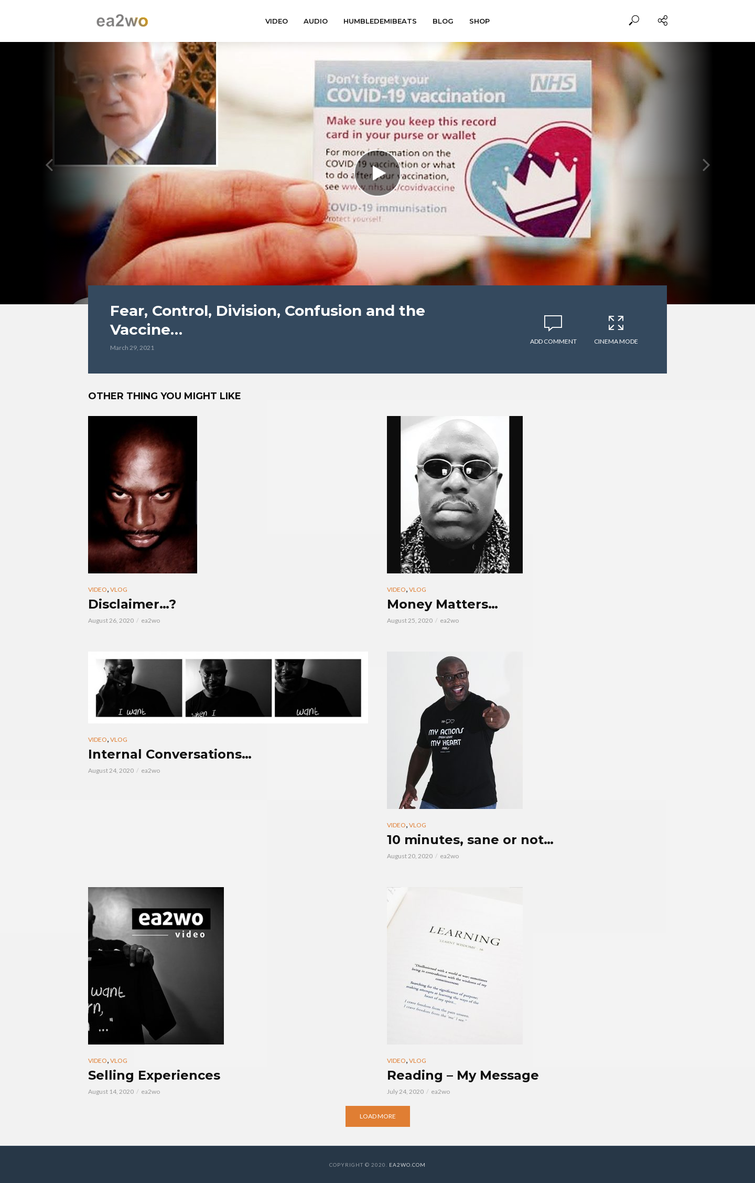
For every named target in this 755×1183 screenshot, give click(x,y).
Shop (479, 21)
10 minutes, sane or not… (470, 839)
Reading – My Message (463, 1075)
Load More (378, 1116)
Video (276, 21)
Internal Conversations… (170, 754)
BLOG (443, 21)
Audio (316, 21)
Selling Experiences (154, 1075)
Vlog (118, 589)
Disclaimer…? (132, 604)
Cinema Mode (616, 329)
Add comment (553, 341)
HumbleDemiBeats (380, 21)
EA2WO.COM (407, 1164)
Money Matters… (442, 604)
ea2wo (150, 620)
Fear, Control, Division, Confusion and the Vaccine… (267, 320)
